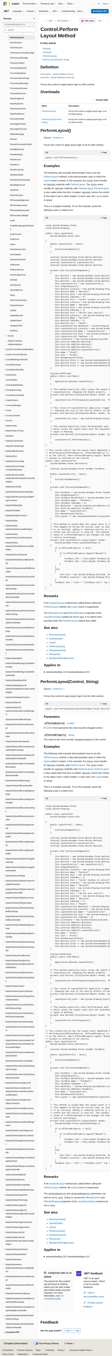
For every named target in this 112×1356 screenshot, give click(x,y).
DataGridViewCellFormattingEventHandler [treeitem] (20, 801)
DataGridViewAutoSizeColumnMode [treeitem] (20, 578)
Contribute (49, 1350)
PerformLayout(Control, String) (56, 60)
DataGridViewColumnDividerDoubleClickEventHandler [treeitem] (20, 1015)
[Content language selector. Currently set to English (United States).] (15, 1343)
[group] (77, 405)
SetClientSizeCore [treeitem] (18, 275)
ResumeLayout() (57, 634)
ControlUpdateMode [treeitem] (14, 385)
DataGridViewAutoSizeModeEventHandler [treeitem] (20, 638)
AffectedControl (55, 613)
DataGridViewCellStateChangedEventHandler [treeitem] (20, 869)
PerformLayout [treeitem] (17, 37)
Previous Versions (25, 1350)
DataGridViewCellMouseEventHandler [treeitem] (20, 818)
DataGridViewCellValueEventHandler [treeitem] (20, 949)
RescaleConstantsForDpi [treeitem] (21, 144)
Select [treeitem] (12, 244)
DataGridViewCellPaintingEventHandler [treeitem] (20, 835)
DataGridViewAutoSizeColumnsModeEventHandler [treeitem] (20, 621)
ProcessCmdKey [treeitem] (17, 63)
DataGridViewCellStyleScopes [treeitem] (19, 903)
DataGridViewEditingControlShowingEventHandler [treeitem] (20, 1168)
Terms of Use (8, 1354)
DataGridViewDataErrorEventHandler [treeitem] (20, 1151)
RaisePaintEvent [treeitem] (17, 114)
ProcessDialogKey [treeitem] (18, 73)
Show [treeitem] (12, 295)
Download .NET (100, 11)
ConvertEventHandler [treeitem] (15, 395)
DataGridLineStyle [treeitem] (13, 487)
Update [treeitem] (13, 310)
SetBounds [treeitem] (15, 265)
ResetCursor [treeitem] (15, 159)
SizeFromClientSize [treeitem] (18, 300)
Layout (47, 180)
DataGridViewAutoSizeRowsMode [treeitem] (20, 651)
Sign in (106, 4)
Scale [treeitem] (12, 220)
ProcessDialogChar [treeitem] (18, 68)
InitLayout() (54, 654)
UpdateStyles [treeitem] (16, 320)
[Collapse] (34, 18)
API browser (62, 21)
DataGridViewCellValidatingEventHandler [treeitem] (20, 935)
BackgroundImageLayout (61, 658)
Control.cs (58, 138)
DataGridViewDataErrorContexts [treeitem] (20, 1135)
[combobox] (19, 24)
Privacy (61, 1350)
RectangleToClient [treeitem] (18, 124)
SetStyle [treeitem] (13, 280)
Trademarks (22, 1354)
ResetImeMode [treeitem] (16, 175)
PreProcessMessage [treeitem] (19, 58)
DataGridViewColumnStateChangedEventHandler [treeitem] (20, 1076)
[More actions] (107, 21)
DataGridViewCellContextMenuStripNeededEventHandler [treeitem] (20, 757)
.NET (50, 21)
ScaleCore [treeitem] (14, 239)
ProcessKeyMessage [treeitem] (19, 83)
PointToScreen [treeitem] (16, 48)
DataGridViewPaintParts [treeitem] (16, 1254)
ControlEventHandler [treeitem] (15, 370)
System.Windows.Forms (63, 74)
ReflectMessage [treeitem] (17, 134)
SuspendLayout (57, 603)
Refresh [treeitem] (13, 139)
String (71, 735)
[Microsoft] (5, 4)
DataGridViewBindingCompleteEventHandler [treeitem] (20, 673)
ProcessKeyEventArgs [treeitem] (19, 78)
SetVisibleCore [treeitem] (16, 290)
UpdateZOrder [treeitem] (16, 326)
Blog (38, 1350)
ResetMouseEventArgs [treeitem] (20, 180)
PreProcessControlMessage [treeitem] (22, 53)
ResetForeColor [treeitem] (17, 170)
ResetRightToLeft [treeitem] (17, 185)
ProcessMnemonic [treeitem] (18, 93)
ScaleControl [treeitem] (15, 234)
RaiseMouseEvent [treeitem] (18, 109)
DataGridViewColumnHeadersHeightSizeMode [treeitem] (20, 1054)
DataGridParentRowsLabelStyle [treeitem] (19, 492)
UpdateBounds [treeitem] (16, 315)
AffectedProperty (76, 613)
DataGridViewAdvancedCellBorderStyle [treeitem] (20, 570)
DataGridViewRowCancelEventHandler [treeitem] (20, 1287)
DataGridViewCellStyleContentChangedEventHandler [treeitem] (20, 891)
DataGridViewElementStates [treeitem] (18, 1185)
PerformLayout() (50, 56)
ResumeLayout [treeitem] (16, 195)
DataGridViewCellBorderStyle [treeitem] (18, 719)
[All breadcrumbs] (42, 21)
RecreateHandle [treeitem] (17, 119)
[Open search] (99, 3)
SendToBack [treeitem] (15, 254)
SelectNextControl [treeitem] (18, 249)
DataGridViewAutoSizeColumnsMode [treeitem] (20, 604)
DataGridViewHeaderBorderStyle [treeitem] (20, 1190)
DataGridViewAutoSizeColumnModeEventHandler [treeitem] (20, 595)
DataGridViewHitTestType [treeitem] (17, 1200)
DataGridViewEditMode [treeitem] (16, 1175)
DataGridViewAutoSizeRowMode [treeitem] (20, 645)
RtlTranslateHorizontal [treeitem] (19, 210)
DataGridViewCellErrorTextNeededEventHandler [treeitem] (20, 774)
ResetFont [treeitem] (14, 165)
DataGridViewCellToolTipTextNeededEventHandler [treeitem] (20, 918)
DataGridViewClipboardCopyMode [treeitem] (20, 979)
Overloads (47, 52)
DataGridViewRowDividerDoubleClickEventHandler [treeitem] (20, 1326)
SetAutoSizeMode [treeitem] (18, 259)
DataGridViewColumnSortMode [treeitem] (19, 1061)
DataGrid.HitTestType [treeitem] (15, 446)
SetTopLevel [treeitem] (15, 285)
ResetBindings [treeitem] (16, 154)
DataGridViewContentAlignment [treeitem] (19, 1130)
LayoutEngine (56, 638)
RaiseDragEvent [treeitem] (17, 98)
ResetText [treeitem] (14, 190)
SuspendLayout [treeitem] (16, 305)
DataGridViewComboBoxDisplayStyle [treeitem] (19, 1115)
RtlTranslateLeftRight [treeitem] (19, 215)
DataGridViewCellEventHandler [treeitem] (19, 785)
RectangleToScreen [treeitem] (18, 129)
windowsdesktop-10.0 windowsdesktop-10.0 (67, 672)
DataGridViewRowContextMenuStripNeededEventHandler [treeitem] (20, 1309)
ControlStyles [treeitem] (11, 380)
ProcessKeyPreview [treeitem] (18, 88)
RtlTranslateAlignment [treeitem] (19, 200)
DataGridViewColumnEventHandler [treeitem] (20, 1028)
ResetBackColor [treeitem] (17, 149)
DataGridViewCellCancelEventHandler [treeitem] (20, 735)
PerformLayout (51, 177)
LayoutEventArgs (52, 617)
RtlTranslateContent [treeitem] (18, 205)
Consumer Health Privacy (80, 1350)
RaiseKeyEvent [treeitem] (16, 104)
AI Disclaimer (8, 1350)
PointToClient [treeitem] (16, 43)
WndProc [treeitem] (14, 331)
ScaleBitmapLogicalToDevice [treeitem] (22, 227)
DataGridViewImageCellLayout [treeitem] (19, 1222)
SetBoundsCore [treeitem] (17, 270)
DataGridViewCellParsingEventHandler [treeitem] (20, 852)
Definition (47, 48)
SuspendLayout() (57, 650)
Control (70, 723)
